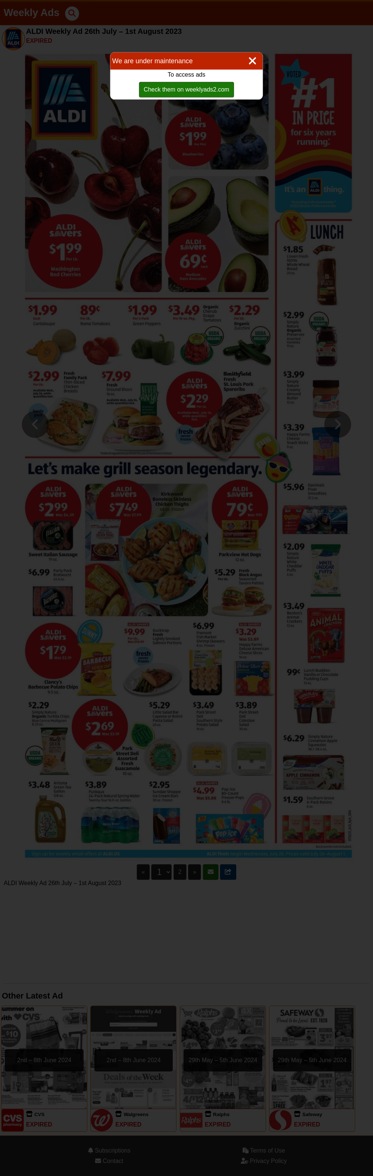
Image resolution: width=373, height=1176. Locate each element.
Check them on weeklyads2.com (186, 89)
